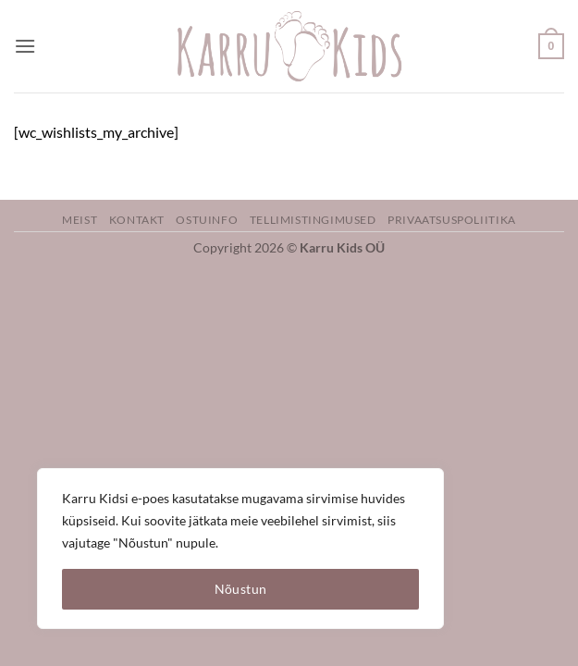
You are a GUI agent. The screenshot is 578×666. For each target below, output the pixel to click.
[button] (25, 45)
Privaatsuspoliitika (451, 220)
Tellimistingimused (313, 220)
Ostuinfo (207, 220)
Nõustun (241, 589)
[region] (240, 548)
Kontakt (137, 220)
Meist (79, 220)
